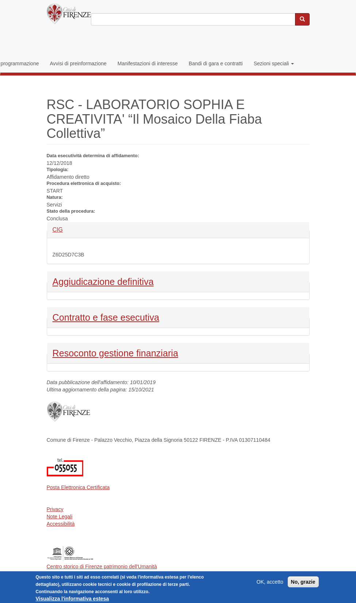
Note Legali (60, 516)
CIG (65, 229)
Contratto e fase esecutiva (106, 316)
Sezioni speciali (274, 63)
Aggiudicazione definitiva (103, 281)
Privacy (55, 509)
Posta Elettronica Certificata (78, 487)
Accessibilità (61, 524)
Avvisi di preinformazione (78, 63)
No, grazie (303, 584)
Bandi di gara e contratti (216, 63)
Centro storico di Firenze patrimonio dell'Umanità (102, 566)
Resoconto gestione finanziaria (115, 352)
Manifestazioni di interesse (148, 63)
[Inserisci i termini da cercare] (193, 19)
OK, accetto (270, 584)
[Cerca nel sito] (302, 19)
